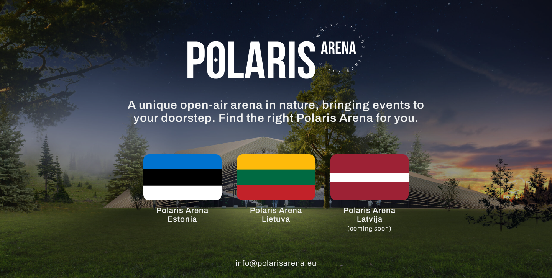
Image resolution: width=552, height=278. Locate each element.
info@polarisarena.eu (276, 263)
